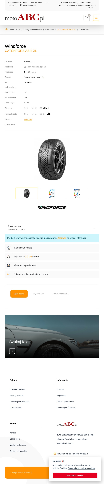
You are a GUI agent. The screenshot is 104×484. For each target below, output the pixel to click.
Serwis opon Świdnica (66, 408)
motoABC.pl (15, 30)
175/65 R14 (84, 30)
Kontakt (13, 433)
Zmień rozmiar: (15, 226)
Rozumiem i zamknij (75, 475)
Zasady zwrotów (16, 395)
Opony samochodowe (33, 30)
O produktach (15, 408)
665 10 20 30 (21, 3)
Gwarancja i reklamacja (20, 402)
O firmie (60, 389)
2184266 (28, 119)
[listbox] (52, 228)
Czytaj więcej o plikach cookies (81, 468)
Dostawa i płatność (18, 389)
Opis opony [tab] (19, 294)
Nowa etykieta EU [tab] (61, 294)
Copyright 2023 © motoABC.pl (21, 473)
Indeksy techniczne (18, 445)
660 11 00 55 (36, 3)
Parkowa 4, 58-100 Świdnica (81, 3)
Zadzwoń (62, 238)
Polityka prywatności (65, 402)
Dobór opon (15, 439)
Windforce (49, 30)
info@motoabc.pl (30, 5)
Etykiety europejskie (18, 451)
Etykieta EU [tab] (38, 294)
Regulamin (61, 395)
